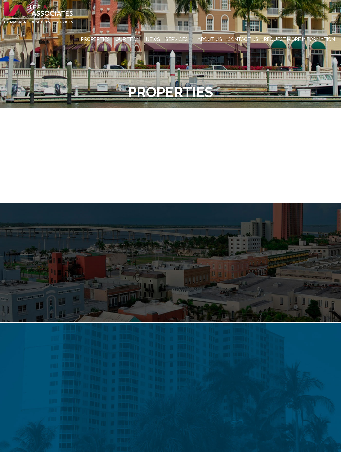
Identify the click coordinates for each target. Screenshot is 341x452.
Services (179, 39)
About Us (209, 39)
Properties (95, 39)
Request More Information (299, 39)
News (153, 39)
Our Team (127, 39)
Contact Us (243, 39)
